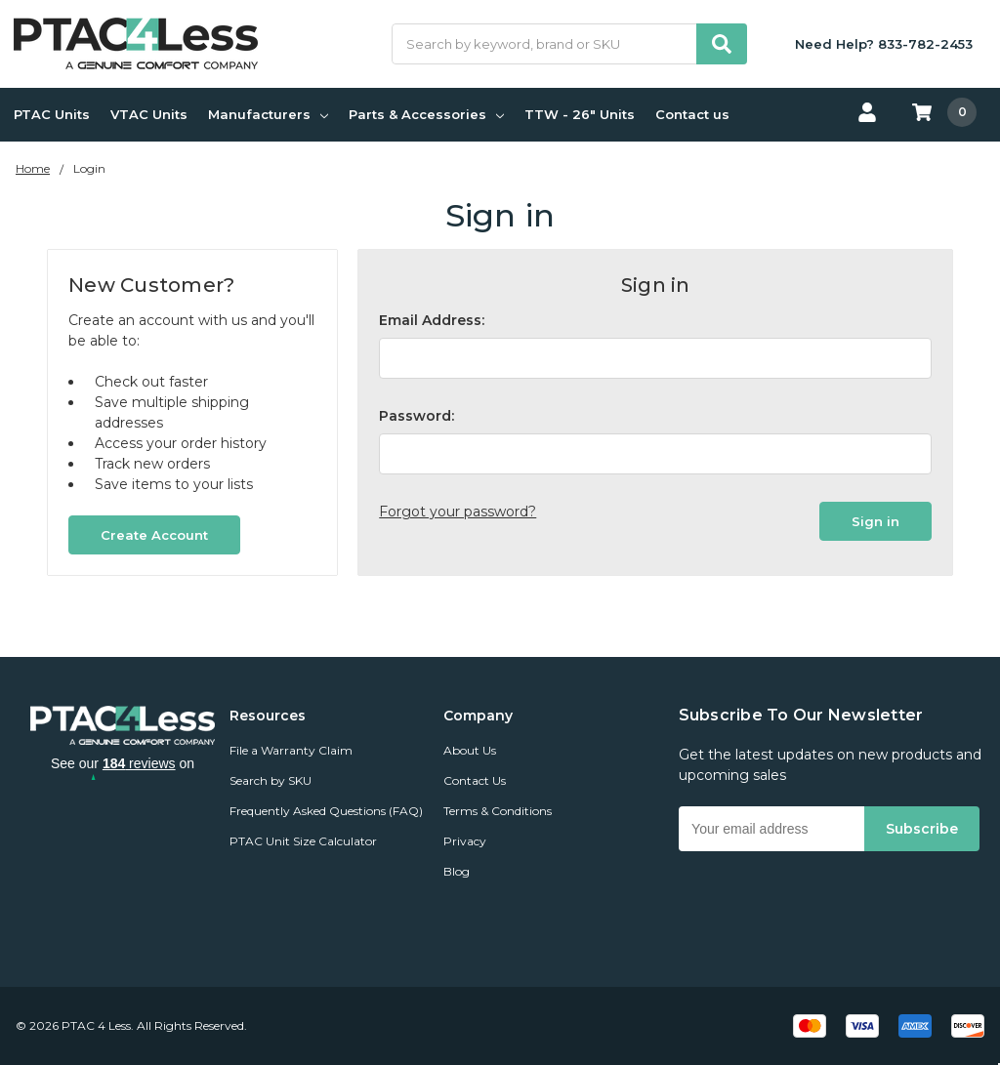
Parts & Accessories (426, 114)
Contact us (692, 114)
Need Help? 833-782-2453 (884, 44)
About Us (469, 750)
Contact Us (474, 780)
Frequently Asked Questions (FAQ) (326, 810)
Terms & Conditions (497, 810)
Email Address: (431, 320)
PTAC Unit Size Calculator (303, 841)
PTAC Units (52, 114)
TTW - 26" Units (579, 114)
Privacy (464, 841)
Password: (416, 416)
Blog (456, 871)
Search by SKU (270, 780)
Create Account (154, 535)
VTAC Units (149, 114)
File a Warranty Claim (291, 750)
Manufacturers (268, 114)
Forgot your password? (457, 511)
